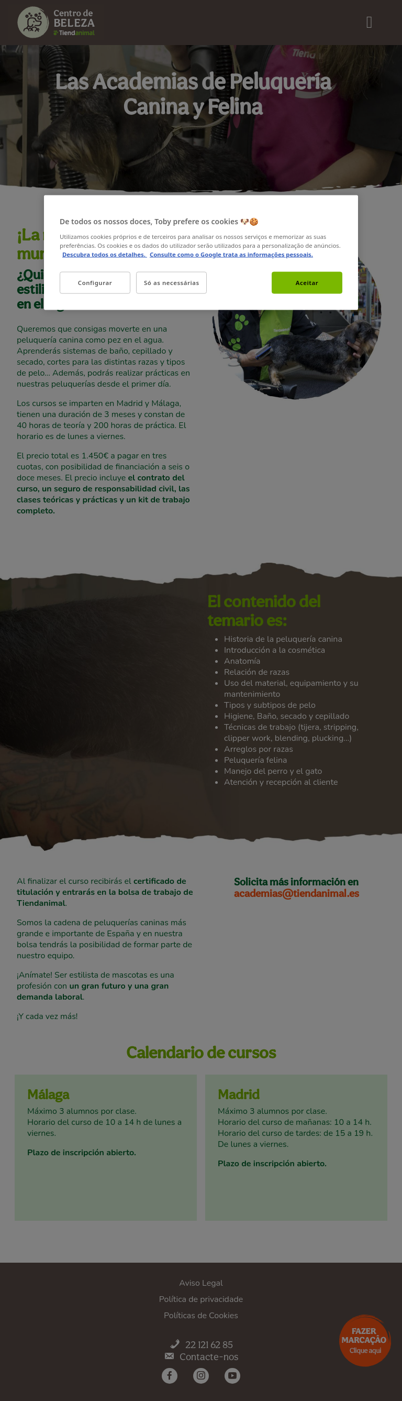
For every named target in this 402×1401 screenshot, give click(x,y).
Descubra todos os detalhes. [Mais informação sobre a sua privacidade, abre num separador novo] (104, 254)
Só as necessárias (171, 282)
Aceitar (307, 282)
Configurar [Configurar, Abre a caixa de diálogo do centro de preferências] (95, 282)
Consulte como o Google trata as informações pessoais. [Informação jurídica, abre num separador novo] (231, 254)
